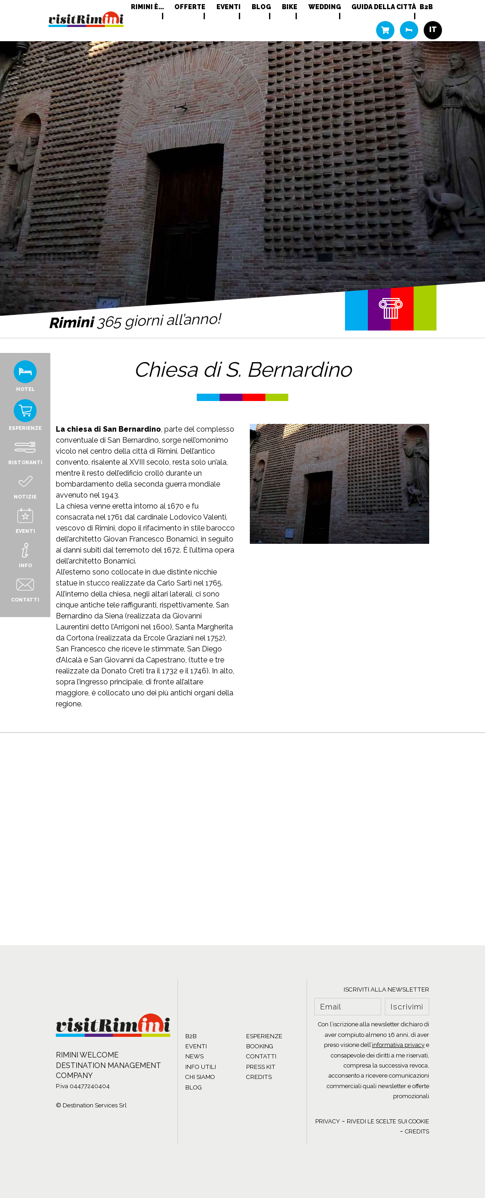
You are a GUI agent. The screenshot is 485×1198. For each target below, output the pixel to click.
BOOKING (259, 1046)
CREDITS (259, 1076)
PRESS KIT (260, 1066)
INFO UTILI (200, 1066)
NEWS (194, 1056)
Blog (261, 7)
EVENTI (196, 1046)
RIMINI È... (147, 7)
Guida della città (383, 7)
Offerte (189, 7)
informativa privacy (398, 1044)
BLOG (193, 1087)
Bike (289, 7)
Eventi (228, 7)
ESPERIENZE (264, 1036)
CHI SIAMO (200, 1076)
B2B (426, 7)
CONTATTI (261, 1056)
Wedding (324, 7)
